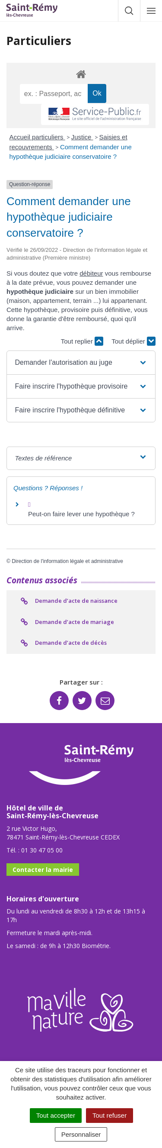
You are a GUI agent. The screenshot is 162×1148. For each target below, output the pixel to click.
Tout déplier (133, 341)
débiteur (91, 273)
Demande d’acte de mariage (66, 622)
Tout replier (82, 341)
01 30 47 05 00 (42, 850)
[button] (80, 362)
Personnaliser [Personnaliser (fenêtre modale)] (81, 1134)
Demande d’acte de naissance (68, 601)
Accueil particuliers (37, 137)
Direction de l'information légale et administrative (67, 561)
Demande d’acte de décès (63, 643)
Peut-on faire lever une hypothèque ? (81, 514)
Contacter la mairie (43, 869)
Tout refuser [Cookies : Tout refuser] (109, 1115)
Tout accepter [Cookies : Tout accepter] (55, 1115)
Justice (82, 137)
